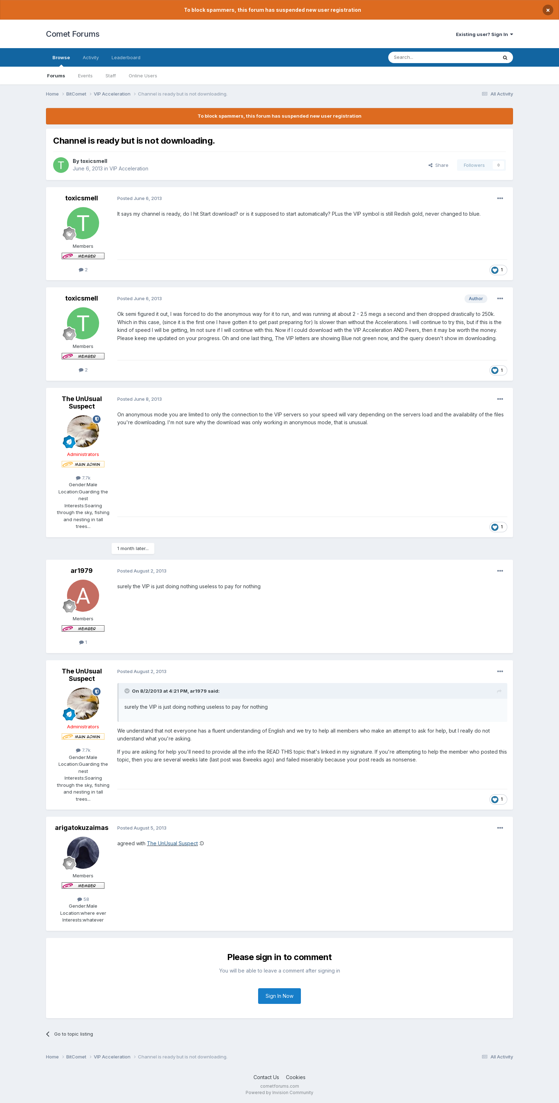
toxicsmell (93, 161)
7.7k (83, 478)
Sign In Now (279, 996)
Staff (111, 75)
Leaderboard (126, 57)
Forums (56, 75)
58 (83, 899)
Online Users (143, 75)
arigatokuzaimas (81, 827)
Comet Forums (72, 34)
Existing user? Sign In (484, 34)
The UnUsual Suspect (82, 402)
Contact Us (266, 1077)
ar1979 (82, 570)
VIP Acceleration (128, 168)
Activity (91, 57)
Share (438, 165)
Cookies (296, 1077)
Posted (139, 198)
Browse (61, 61)
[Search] (424, 57)
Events (85, 75)
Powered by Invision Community (279, 1092)
